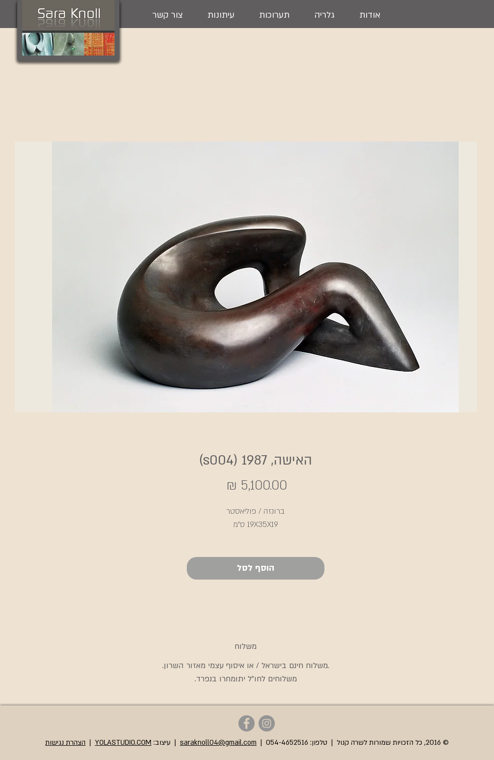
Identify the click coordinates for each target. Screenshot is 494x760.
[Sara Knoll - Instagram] (267, 723)
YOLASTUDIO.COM (123, 742)
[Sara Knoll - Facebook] (246, 723)
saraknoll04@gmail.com (218, 742)
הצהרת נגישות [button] (65, 742)
